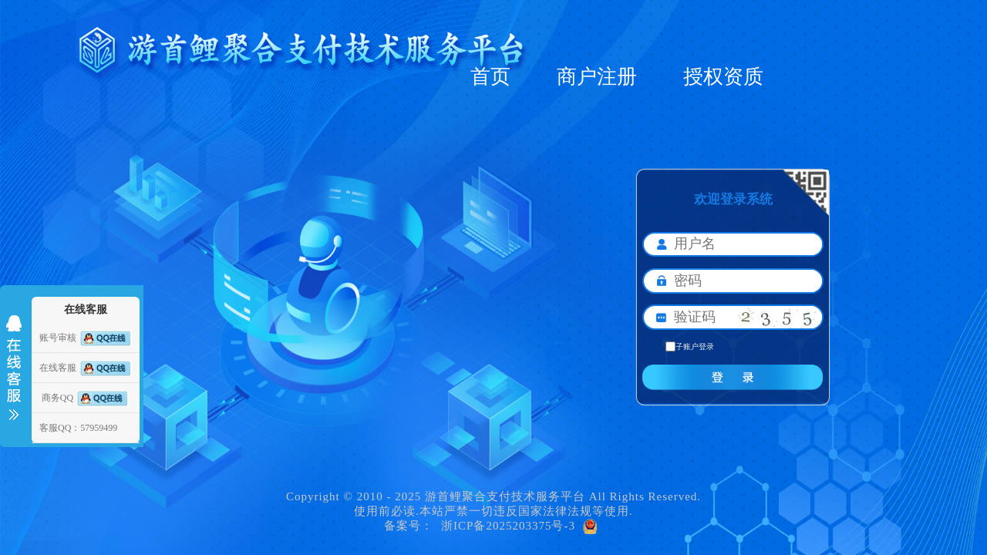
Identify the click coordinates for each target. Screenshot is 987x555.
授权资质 (723, 77)
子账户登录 (689, 346)
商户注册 (597, 77)
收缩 (14, 367)
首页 (490, 77)
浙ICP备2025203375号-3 (508, 526)
